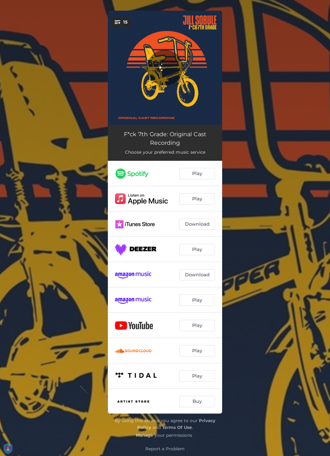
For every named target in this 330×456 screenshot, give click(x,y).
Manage (144, 435)
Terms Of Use (177, 427)
